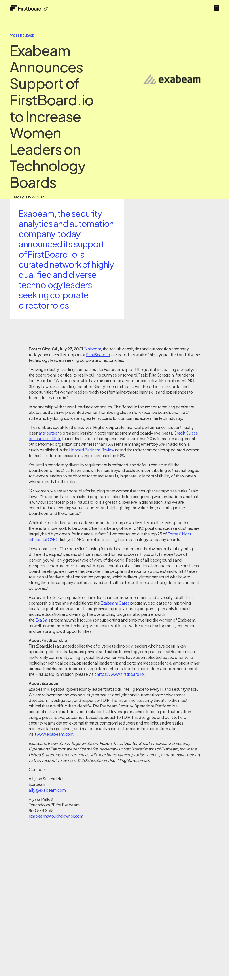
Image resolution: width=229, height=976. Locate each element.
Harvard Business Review (91, 449)
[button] (216, 8)
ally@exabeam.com (47, 790)
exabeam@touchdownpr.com (56, 815)
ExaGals (42, 619)
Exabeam (92, 348)
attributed (48, 432)
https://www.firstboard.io (120, 674)
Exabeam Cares (114, 602)
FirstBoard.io (98, 354)
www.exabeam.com (55, 734)
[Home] (29, 8)
